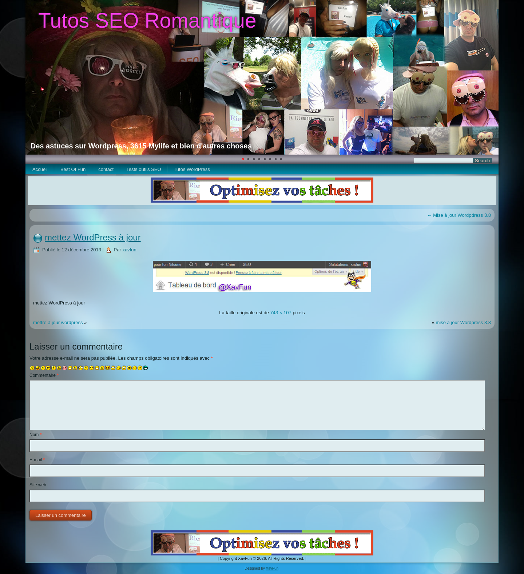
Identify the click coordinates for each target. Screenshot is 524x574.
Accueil (40, 169)
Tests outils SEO (143, 169)
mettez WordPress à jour (93, 237)
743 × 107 (280, 312)
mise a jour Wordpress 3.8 (463, 322)
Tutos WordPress (192, 169)
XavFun (272, 568)
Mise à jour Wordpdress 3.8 (459, 215)
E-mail (37, 459)
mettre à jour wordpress (58, 322)
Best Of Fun (73, 169)
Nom (35, 434)
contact (106, 169)
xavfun (129, 249)
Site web (37, 484)
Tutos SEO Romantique (147, 20)
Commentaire (44, 375)
